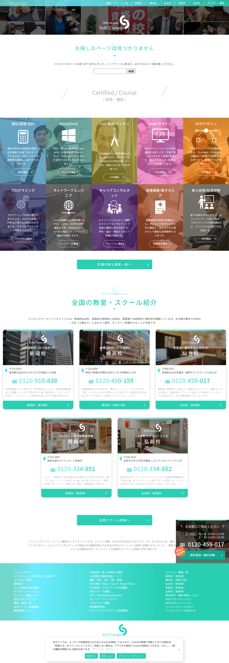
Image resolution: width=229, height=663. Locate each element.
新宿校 (138, 3)
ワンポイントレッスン (26, 591)
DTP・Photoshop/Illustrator (106, 595)
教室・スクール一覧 (117, 3)
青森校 (182, 3)
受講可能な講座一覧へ (114, 264)
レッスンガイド (23, 572)
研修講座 (206, 238)
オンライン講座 (215, 3)
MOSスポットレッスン (178, 603)
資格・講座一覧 (23, 603)
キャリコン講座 (114, 243)
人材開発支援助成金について (106, 576)
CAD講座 (114, 177)
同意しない (107, 656)
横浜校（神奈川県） (114, 405)
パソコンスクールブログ (179, 606)
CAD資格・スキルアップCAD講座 (108, 587)
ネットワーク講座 (68, 243)
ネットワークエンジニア (104, 599)
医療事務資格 (97, 606)
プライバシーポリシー (103, 649)
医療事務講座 (160, 243)
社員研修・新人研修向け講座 (106, 572)
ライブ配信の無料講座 (26, 587)
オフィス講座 (69, 172)
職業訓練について (24, 610)
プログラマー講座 (100, 603)
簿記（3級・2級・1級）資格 (106, 580)
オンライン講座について (28, 595)
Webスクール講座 (100, 591)
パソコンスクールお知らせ (180, 610)
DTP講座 (206, 172)
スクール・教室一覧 (176, 572)
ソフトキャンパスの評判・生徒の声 (34, 576)
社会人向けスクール (25, 599)
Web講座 (160, 172)
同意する (91, 656)
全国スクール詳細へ (114, 520)
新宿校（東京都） (38, 405)
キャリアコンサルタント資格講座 (109, 610)
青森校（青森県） (76, 493)
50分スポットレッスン (178, 599)
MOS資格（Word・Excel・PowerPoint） (113, 583)
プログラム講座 (23, 238)
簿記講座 (23, 172)
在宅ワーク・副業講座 (26, 606)
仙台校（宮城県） (191, 405)
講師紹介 (19, 583)
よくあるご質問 (23, 580)
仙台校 (167, 3)
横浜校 (153, 3)
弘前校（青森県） (152, 493)
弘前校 (196, 3)
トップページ (114, 64)
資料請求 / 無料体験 (202, 555)
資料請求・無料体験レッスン (182, 595)
